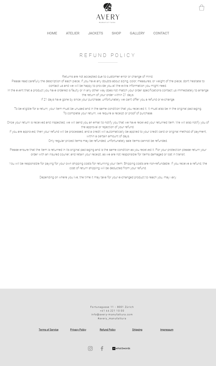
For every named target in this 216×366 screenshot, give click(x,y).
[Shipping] (137, 330)
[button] (201, 8)
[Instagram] (90, 348)
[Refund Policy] (108, 330)
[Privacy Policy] (78, 330)
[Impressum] (167, 330)
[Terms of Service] (49, 330)
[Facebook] (102, 348)
